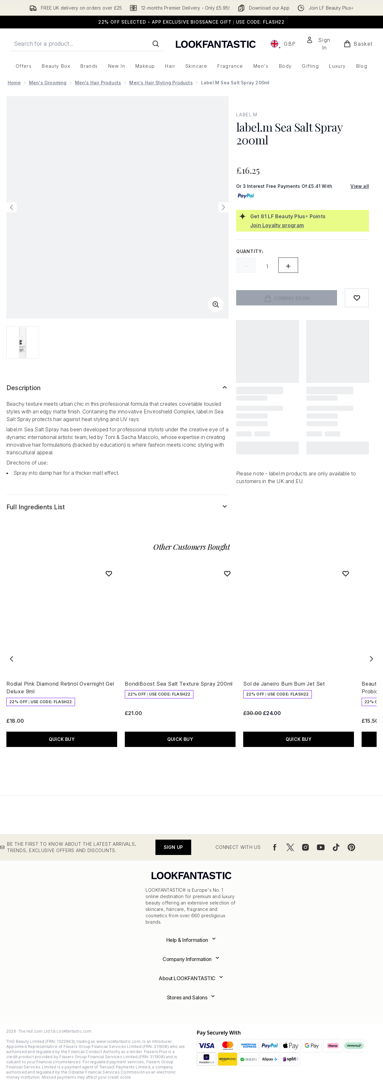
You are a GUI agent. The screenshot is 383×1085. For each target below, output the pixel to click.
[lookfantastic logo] (216, 44)
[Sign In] (320, 44)
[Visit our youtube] (320, 847)
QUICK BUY (62, 739)
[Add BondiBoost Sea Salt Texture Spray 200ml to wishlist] (227, 573)
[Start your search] (86, 44)
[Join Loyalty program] (308, 225)
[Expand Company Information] (191, 959)
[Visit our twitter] (290, 847)
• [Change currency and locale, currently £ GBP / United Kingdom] (283, 44)
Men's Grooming (48, 82)
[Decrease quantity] (246, 265)
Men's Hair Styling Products (160, 82)
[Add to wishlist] (357, 297)
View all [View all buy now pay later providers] (359, 186)
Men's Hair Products (98, 82)
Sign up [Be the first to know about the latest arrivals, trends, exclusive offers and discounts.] (173, 847)
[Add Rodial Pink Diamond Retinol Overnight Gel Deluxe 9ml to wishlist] (108, 573)
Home (14, 82)
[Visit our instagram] (305, 847)
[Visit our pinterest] (351, 847)
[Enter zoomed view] (215, 304)
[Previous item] (11, 659)
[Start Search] (156, 44)
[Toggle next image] (223, 207)
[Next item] (371, 659)
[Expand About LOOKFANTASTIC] (191, 978)
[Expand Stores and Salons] (191, 997)
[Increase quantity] (288, 265)
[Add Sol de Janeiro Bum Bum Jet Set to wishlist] (345, 573)
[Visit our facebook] (274, 847)
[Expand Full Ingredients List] (117, 507)
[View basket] (358, 44)
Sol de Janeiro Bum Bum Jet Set (284, 684)
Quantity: (250, 251)
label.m (247, 114)
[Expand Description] (117, 387)
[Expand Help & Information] (191, 939)
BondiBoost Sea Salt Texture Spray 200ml (179, 684)
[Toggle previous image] (11, 207)
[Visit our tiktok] (336, 847)
